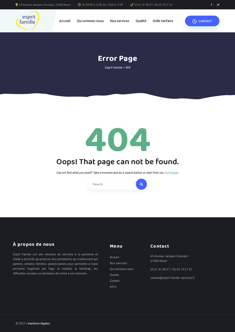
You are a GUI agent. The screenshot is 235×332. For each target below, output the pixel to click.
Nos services (119, 21)
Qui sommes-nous (90, 21)
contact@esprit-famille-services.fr (172, 278)
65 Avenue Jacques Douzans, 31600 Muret (43, 4)
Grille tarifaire (163, 21)
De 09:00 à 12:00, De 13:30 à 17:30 (100, 4)
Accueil (64, 21)
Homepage (171, 172)
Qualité (141, 21)
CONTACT (202, 21)
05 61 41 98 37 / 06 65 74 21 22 (151, 4)
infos (113, 286)
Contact (115, 280)
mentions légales (39, 323)
